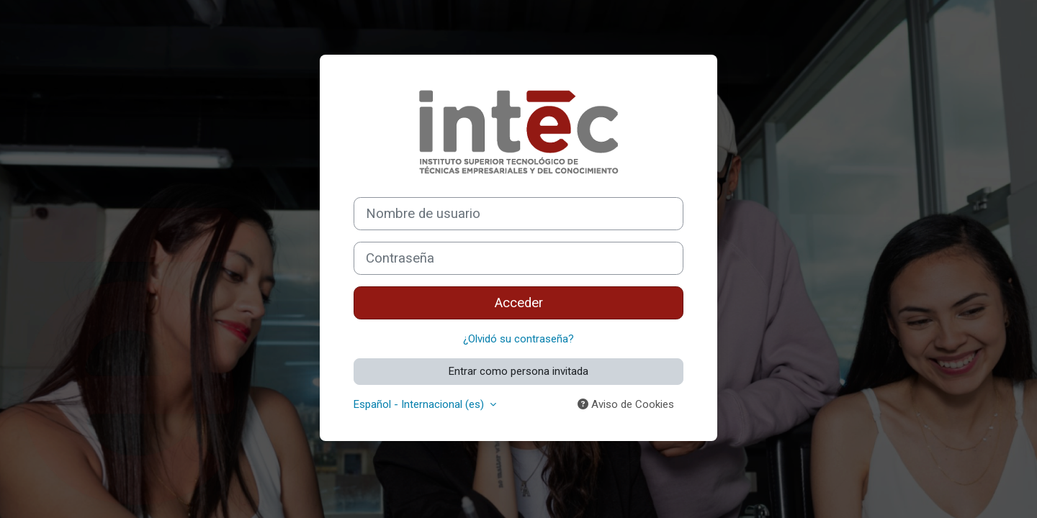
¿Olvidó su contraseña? (518, 338)
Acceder (519, 303)
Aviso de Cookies (626, 404)
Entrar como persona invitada (518, 371)
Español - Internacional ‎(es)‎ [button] (420, 404)
